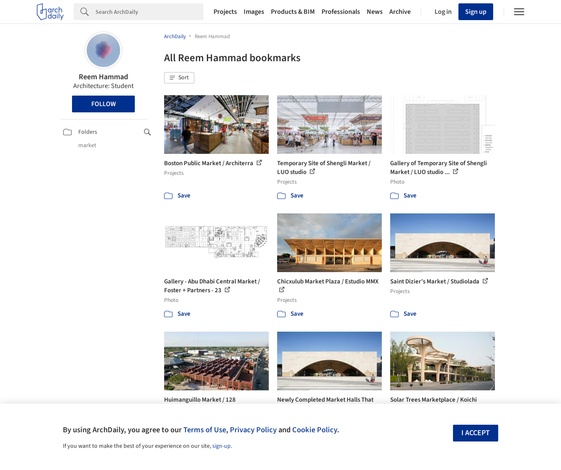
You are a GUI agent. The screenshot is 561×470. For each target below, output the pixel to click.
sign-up (221, 446)
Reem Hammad (103, 77)
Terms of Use (204, 429)
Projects (225, 11)
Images (254, 11)
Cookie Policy (314, 429)
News (375, 11)
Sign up (475, 11)
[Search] (149, 11)
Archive (400, 11)
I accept (475, 433)
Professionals (341, 11)
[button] (179, 78)
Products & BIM (293, 11)
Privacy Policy (253, 429)
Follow (103, 104)
